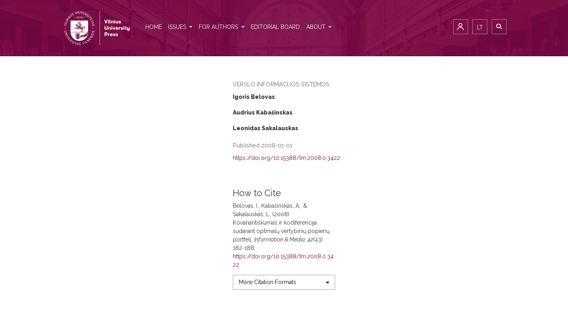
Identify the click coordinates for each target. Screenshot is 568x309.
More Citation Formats (267, 282)
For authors (219, 27)
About (316, 27)
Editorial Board (275, 27)
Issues (178, 27)
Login (460, 26)
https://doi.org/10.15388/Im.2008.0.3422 (286, 158)
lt (480, 27)
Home (153, 27)
